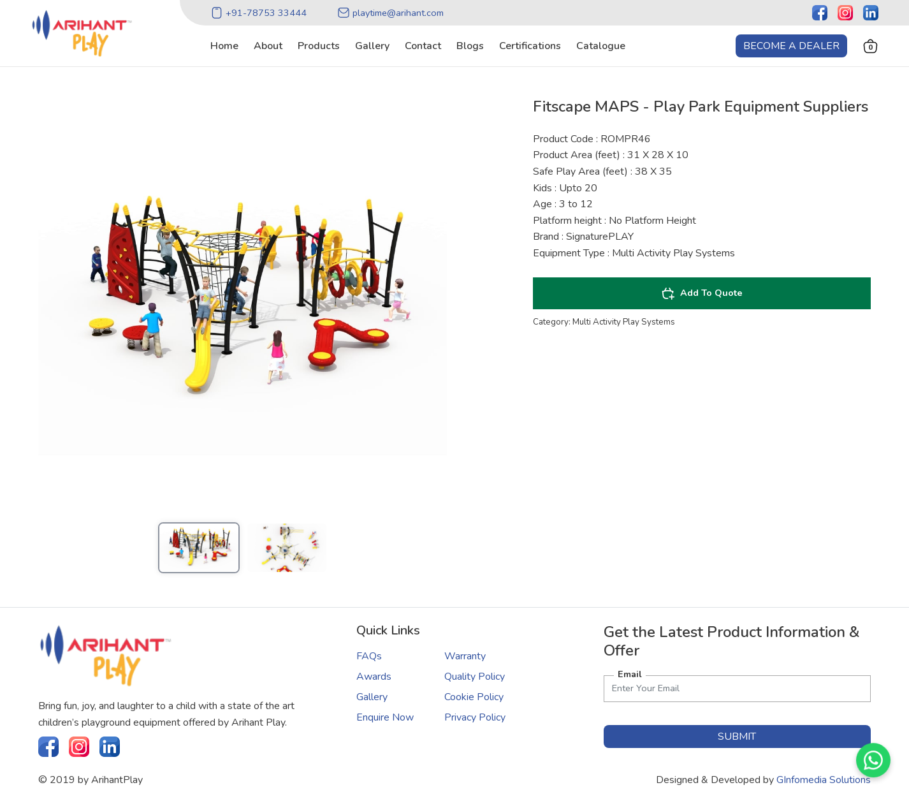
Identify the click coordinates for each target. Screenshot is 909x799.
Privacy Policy (474, 717)
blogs (470, 46)
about (268, 46)
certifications (530, 46)
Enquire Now (385, 717)
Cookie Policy (474, 697)
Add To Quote (702, 293)
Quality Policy (474, 677)
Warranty (465, 656)
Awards (373, 677)
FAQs (369, 656)
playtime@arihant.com (390, 12)
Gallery (372, 697)
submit (737, 736)
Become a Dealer (791, 46)
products (319, 46)
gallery (372, 46)
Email (630, 674)
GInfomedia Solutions (823, 780)
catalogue (600, 46)
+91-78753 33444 (258, 12)
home (224, 46)
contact (423, 46)
